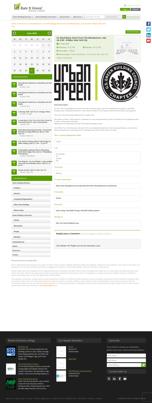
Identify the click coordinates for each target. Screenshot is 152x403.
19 (26, 64)
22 (43, 64)
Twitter (148, 29)
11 (20, 58)
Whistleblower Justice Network (79, 371)
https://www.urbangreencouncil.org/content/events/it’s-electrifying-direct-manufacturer (86, 186)
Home (14, 24)
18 (20, 64)
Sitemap (91, 398)
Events (58, 198)
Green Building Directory (22, 17)
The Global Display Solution (28, 364)
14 (37, 58)
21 (37, 64)
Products (17, 188)
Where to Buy (19, 210)
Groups (16, 231)
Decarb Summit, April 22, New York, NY (32, 170)
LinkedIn (148, 35)
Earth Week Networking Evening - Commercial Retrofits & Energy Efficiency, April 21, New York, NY (34, 132)
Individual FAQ (70, 398)
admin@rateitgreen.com (48, 286)
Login (125, 9)
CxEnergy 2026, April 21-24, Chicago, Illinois (34, 112)
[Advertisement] (76, 308)
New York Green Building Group (67, 223)
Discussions (18, 226)
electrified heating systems (89, 211)
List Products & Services (133, 5)
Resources (77, 17)
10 (14, 58)
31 (37, 45)
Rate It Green (127, 398)
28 (20, 45)
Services (17, 193)
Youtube (148, 41)
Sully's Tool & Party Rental (28, 379)
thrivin (70, 347)
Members (17, 237)
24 (14, 71)
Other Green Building (21, 205)
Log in (98, 246)
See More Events (133, 32)
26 (26, 71)
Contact (15, 255)
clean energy (60, 211)
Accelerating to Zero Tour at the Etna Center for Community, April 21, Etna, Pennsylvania (35, 121)
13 (32, 58)
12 (26, 58)
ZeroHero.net (23, 347)
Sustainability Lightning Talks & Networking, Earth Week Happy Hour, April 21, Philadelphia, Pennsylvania (35, 152)
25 (20, 71)
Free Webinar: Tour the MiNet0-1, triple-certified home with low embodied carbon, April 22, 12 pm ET (35, 163)
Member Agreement (41, 398)
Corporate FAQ (57, 398)
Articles (16, 220)
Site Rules (81, 398)
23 (49, 64)
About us (9, 398)
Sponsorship (64, 17)
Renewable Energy (73, 211)
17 (14, 64)
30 (32, 45)
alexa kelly (72, 359)
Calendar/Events (35, 24)
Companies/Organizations (23, 199)
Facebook (148, 24)
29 (26, 45)
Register (135, 9)
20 (32, 64)
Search (14, 246)
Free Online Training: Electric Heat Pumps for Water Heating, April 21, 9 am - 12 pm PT (34, 142)
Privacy (29, 398)
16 (49, 58)
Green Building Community (45, 17)
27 (14, 45)
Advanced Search (133, 17)
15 (43, 58)
